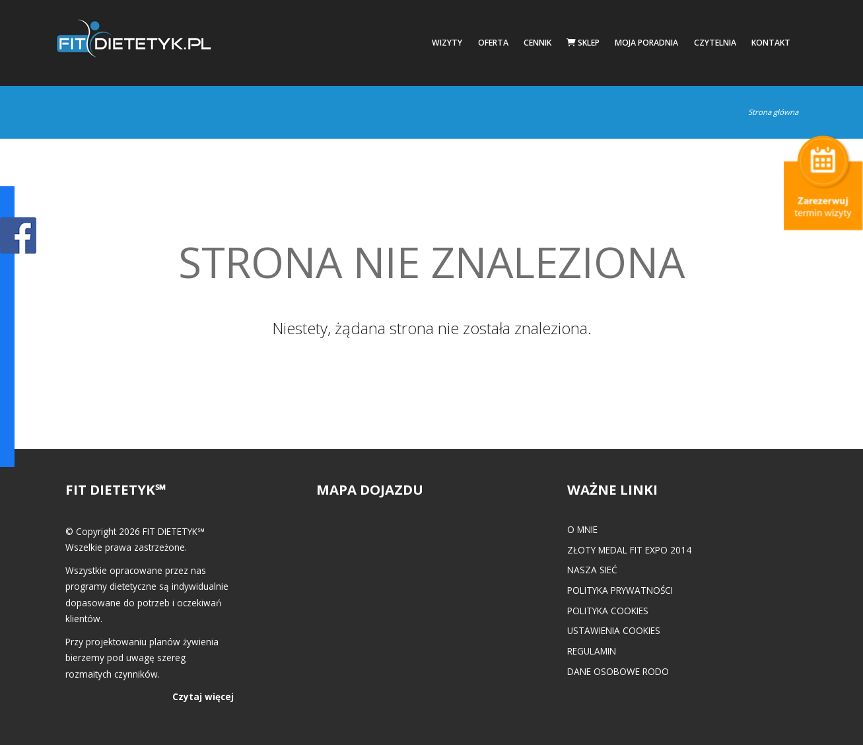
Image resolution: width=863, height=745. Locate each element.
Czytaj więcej (203, 696)
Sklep (583, 42)
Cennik (537, 42)
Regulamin (591, 651)
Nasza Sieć (592, 569)
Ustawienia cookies (613, 630)
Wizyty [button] (447, 42)
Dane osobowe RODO (618, 671)
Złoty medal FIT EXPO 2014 (629, 550)
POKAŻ (18, 236)
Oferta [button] (493, 42)
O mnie (582, 529)
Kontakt (770, 42)
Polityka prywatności (620, 590)
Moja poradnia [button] (646, 42)
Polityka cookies (607, 610)
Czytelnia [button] (715, 42)
